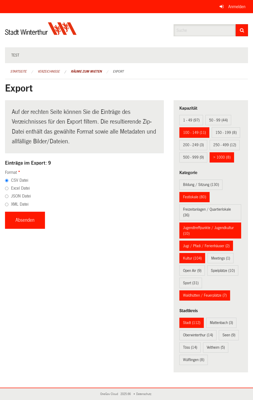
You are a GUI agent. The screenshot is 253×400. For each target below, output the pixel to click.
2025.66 (126, 394)
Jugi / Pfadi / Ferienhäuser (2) (206, 246)
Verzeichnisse (49, 71)
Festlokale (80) (194, 197)
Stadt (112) (191, 323)
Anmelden (236, 6)
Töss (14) (190, 347)
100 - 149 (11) (194, 132)
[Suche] (242, 30)
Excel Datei (20, 188)
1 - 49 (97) (191, 120)
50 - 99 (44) (218, 120)
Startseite (18, 71)
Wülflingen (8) (193, 360)
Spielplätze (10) (223, 271)
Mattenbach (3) (221, 323)
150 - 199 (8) (226, 132)
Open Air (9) (192, 271)
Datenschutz (144, 394)
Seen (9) (228, 335)
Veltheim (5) (216, 347)
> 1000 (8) (222, 157)
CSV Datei (19, 180)
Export (118, 71)
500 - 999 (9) (193, 157)
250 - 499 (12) (224, 145)
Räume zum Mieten (86, 71)
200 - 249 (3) (193, 145)
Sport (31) (191, 283)
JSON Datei (21, 196)
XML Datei (19, 204)
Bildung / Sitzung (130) (201, 185)
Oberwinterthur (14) (198, 335)
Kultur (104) (192, 258)
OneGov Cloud (110, 394)
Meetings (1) (220, 258)
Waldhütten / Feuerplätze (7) (205, 295)
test (15, 55)
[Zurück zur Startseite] (41, 33)
